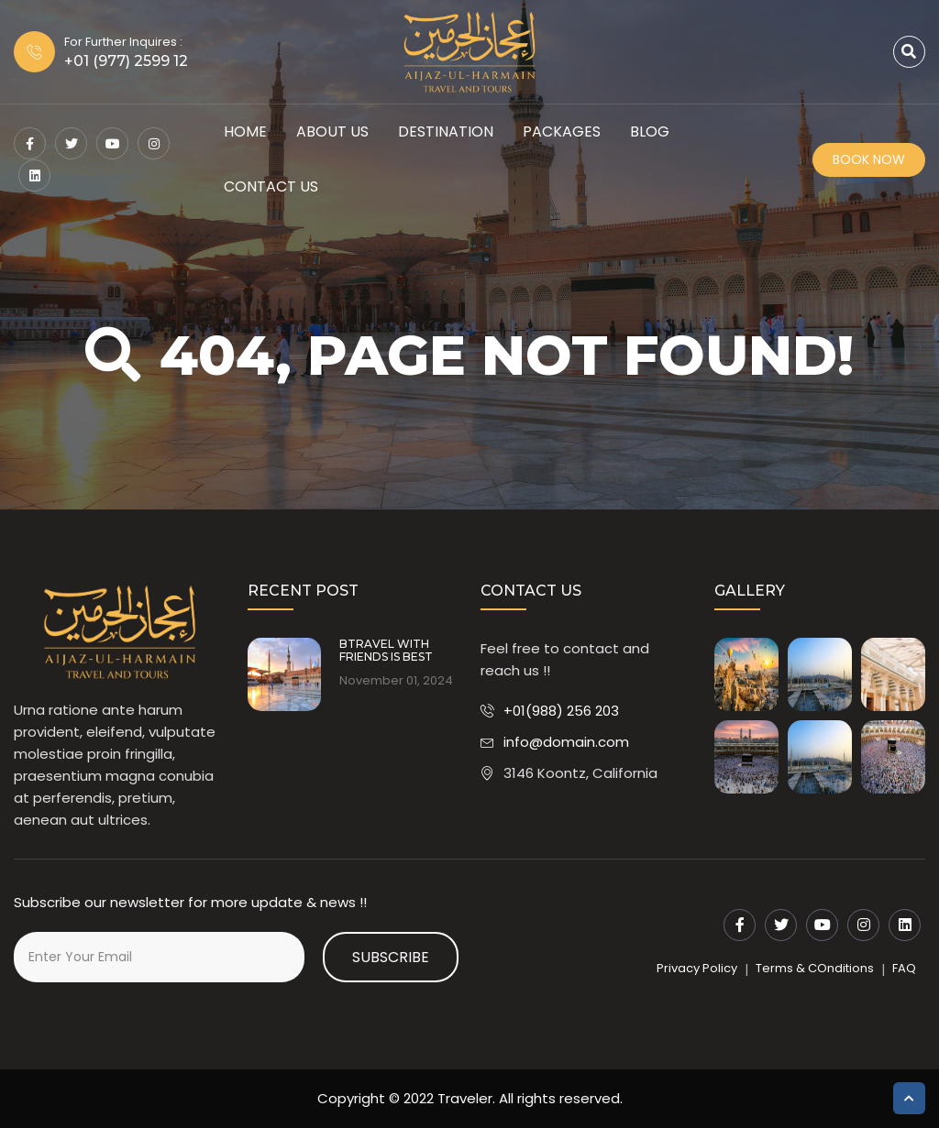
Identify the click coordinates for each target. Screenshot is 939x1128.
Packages (562, 131)
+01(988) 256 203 (561, 710)
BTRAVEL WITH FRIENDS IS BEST (386, 650)
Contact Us (271, 186)
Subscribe (390, 957)
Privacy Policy (697, 968)
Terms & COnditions (815, 968)
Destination (445, 131)
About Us (332, 131)
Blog (649, 131)
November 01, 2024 (396, 680)
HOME (245, 131)
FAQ (904, 968)
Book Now (869, 159)
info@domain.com (566, 741)
